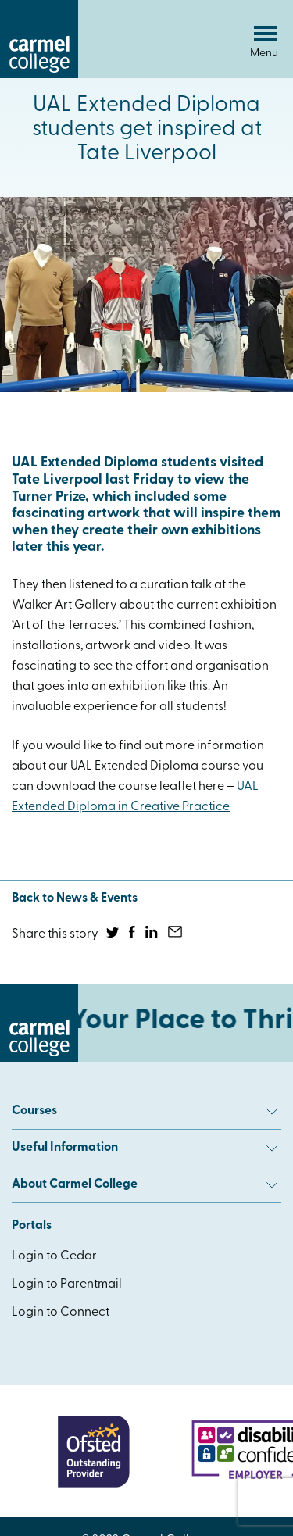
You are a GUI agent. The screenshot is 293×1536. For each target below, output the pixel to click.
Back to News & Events (75, 898)
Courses (144, 1111)
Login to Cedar (54, 1256)
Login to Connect (60, 1312)
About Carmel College (144, 1184)
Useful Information (144, 1147)
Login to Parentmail (67, 1284)
